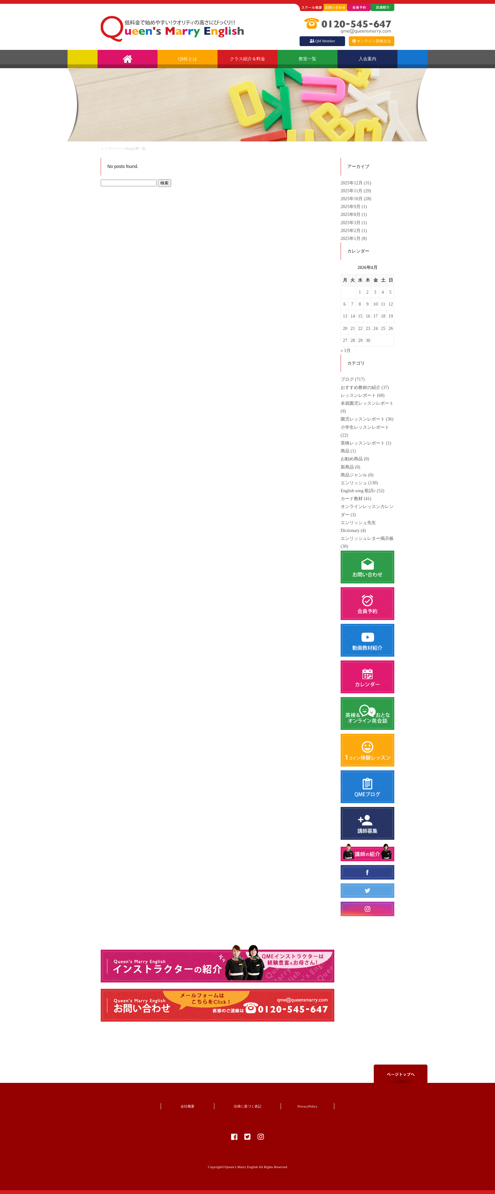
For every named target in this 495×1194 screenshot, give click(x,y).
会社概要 (187, 1106)
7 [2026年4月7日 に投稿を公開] (352, 304)
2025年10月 (352, 198)
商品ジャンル (354, 475)
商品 (345, 451)
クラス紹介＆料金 (247, 59)
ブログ (347, 379)
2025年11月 (352, 190)
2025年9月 (351, 206)
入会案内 (367, 59)
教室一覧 (307, 59)
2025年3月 (351, 222)
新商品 (347, 467)
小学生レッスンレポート (365, 427)
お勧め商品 (352, 459)
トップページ (111, 148)
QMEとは (187, 59)
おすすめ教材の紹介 (360, 387)
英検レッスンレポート (363, 443)
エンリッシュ (354, 483)
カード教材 (352, 498)
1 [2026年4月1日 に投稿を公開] (360, 292)
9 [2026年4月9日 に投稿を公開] (367, 304)
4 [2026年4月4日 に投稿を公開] (383, 292)
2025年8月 (351, 214)
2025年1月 (351, 238)
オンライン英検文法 (371, 41)
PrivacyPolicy (308, 1106)
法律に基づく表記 (247, 1106)
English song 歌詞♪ (358, 490)
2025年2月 (351, 230)
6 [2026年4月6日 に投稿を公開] (344, 304)
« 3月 (346, 350)
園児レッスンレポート (363, 419)
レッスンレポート (358, 395)
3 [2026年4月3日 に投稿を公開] (375, 292)
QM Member (322, 41)
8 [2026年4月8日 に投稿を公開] (360, 304)
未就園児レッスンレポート (367, 403)
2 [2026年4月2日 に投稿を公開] (367, 292)
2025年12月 (352, 183)
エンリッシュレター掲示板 (367, 538)
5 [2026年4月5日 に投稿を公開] (390, 292)
